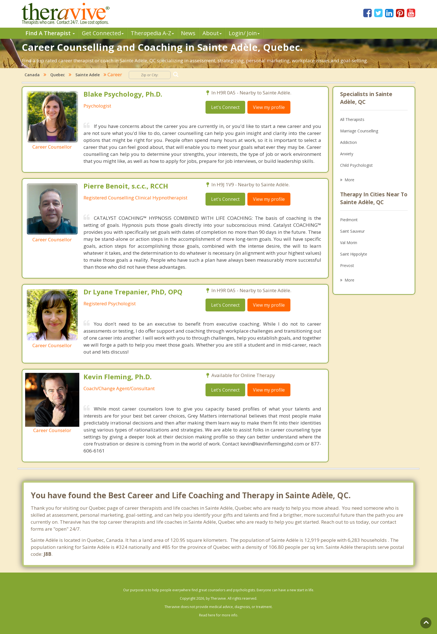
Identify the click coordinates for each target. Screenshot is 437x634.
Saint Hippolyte (353, 254)
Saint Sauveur (352, 231)
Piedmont (349, 219)
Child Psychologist (356, 165)
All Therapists (352, 119)
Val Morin (348, 242)
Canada (32, 74)
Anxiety (346, 153)
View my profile (269, 107)
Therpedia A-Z (152, 33)
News (188, 33)
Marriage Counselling (359, 131)
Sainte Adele (87, 74)
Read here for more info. (218, 615)
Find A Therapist (50, 33)
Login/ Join (244, 33)
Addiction (348, 142)
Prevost (347, 265)
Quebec (57, 74)
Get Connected (103, 33)
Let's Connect (225, 107)
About (212, 33)
